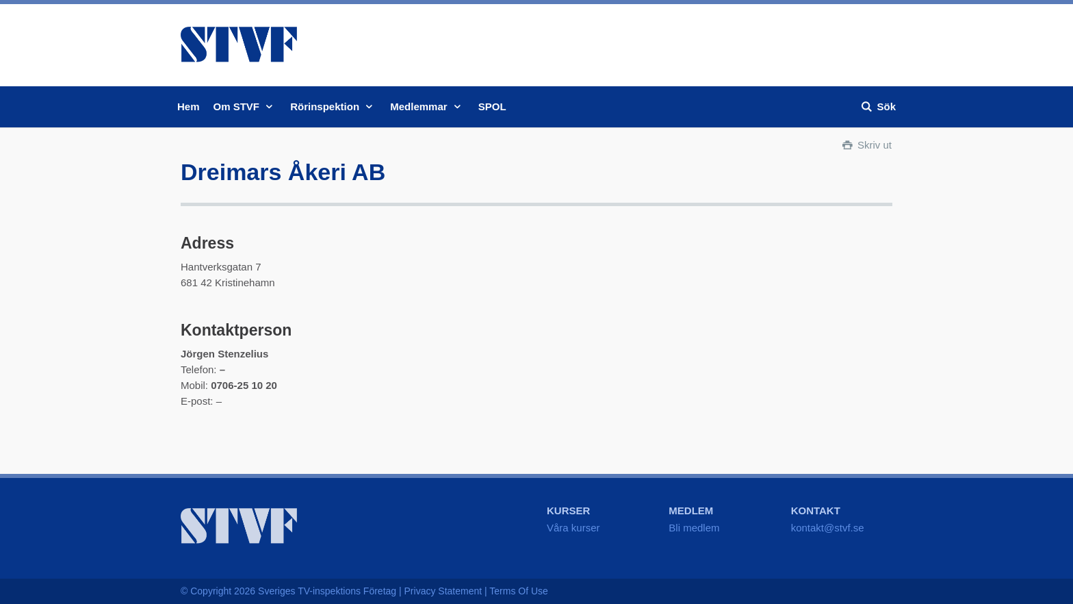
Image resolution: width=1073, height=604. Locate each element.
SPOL (492, 106)
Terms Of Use (518, 591)
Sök (877, 106)
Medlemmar (427, 106)
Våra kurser (573, 527)
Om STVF (245, 106)
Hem (188, 106)
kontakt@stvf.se (827, 527)
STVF (239, 44)
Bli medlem (694, 527)
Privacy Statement (443, 591)
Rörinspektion (333, 106)
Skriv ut (866, 145)
